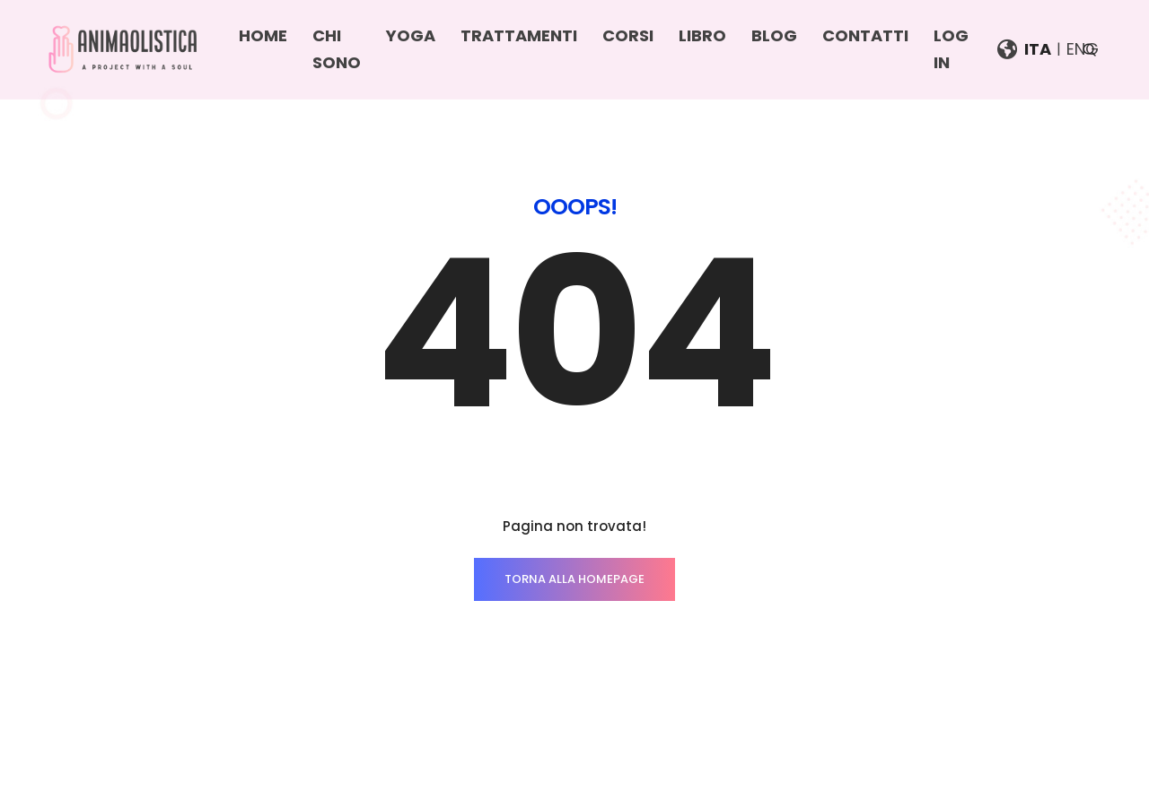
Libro (702, 35)
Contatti (865, 35)
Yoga (410, 35)
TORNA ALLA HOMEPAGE (574, 578)
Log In (951, 49)
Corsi (627, 35)
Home (263, 35)
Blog (774, 35)
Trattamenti (518, 35)
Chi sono (336, 49)
